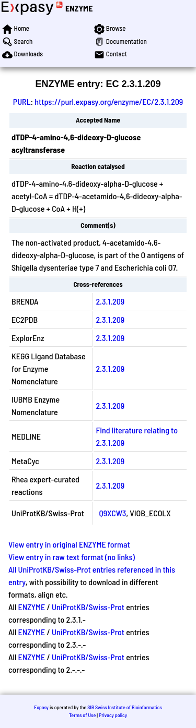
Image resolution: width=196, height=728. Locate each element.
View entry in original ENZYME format (69, 544)
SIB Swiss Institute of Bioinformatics (124, 707)
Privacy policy (113, 715)
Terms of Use (82, 715)
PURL (22, 101)
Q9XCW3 (112, 513)
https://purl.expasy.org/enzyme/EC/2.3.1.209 (108, 101)
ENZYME (79, 8)
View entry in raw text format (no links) (71, 557)
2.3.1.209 (110, 301)
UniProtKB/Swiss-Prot (88, 607)
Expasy (41, 707)
